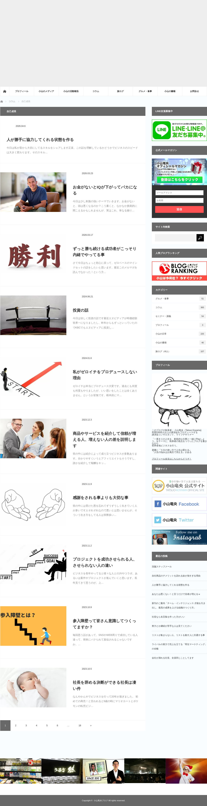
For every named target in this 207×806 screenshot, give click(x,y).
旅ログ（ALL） (181, 351)
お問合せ (194, 91)
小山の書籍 (169, 91)
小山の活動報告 (71, 91)
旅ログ (120, 91)
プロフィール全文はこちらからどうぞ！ (172, 459)
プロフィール (21, 91)
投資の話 (80, 310)
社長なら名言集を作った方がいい (168, 617)
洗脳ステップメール (162, 566)
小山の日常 (181, 334)
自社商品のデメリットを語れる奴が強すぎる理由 (176, 575)
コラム (95, 91)
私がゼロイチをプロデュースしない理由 (105, 375)
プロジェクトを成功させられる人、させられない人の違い (105, 562)
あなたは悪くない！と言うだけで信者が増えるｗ (176, 594)
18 (80, 725)
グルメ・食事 (145, 91)
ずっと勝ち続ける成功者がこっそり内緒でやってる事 (105, 252)
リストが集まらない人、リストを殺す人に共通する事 (178, 635)
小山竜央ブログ (101, 800)
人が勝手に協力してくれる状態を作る (40, 139)
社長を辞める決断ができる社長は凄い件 (104, 685)
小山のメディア (46, 91)
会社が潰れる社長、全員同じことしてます (173, 658)
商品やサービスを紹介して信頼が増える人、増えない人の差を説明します (104, 439)
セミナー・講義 (181, 316)
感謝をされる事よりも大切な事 (100, 497)
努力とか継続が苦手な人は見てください (172, 626)
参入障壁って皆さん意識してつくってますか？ (104, 624)
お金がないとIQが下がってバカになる (105, 190)
